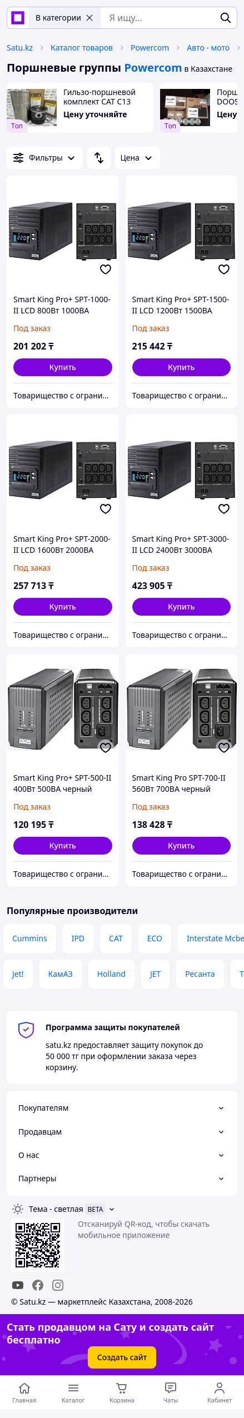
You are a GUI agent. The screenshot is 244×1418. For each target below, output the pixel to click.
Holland (111, 973)
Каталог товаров (82, 47)
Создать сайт (122, 1357)
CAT (116, 938)
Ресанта (200, 973)
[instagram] (57, 1285)
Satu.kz (20, 47)
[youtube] (17, 1285)
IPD (78, 938)
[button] (62, 367)
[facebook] (37, 1285)
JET (155, 973)
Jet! (18, 973)
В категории (64, 17)
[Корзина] (122, 1392)
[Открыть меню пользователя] (219, 1392)
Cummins (29, 938)
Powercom (150, 47)
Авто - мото (208, 47)
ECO (154, 938)
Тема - (56, 1209)
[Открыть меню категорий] (73, 1392)
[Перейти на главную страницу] (24, 1392)
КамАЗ (60, 973)
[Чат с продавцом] (170, 1392)
